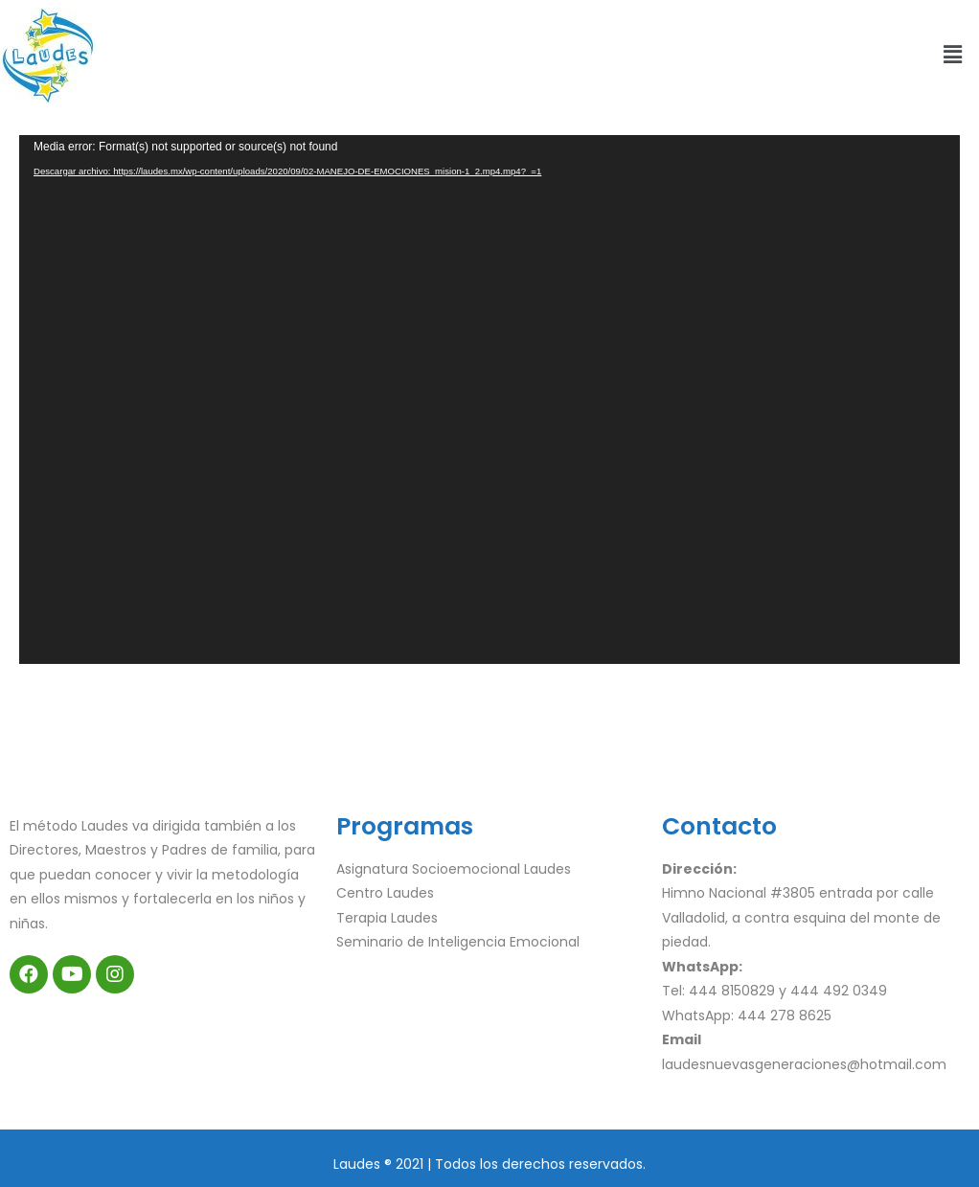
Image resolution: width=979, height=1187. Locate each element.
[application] (489, 399)
